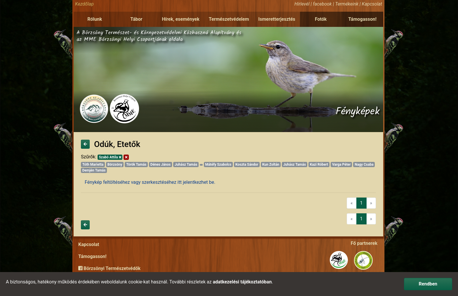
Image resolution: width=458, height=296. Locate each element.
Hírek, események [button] (180, 19)
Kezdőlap (84, 4)
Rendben (428, 284)
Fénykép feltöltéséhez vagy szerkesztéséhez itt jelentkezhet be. (150, 182)
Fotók (321, 19)
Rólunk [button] (94, 19)
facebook (322, 4)
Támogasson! (362, 19)
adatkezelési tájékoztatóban (242, 282)
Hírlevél (301, 4)
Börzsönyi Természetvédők (109, 268)
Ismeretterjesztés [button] (276, 19)
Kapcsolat (372, 4)
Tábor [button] (136, 19)
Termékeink (346, 4)
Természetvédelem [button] (229, 19)
